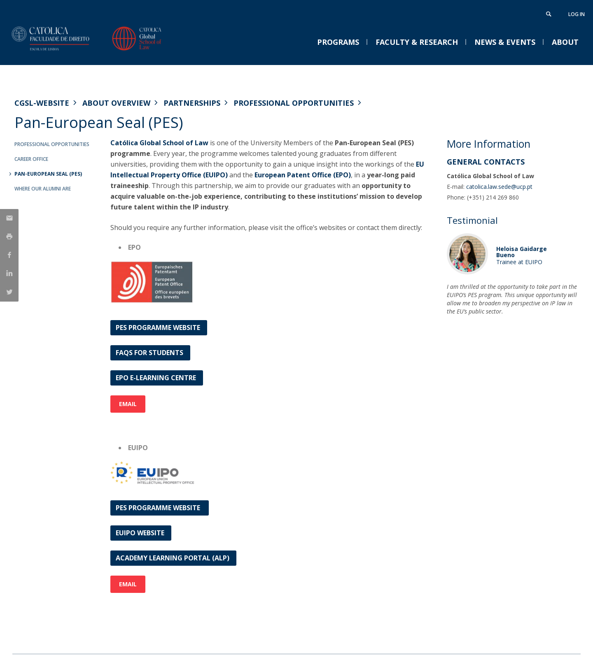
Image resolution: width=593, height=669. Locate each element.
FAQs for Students (150, 352)
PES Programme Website (159, 327)
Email (128, 404)
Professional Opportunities (293, 103)
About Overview (116, 103)
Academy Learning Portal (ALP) (173, 557)
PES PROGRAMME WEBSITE (159, 507)
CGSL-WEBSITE (41, 103)
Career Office (31, 159)
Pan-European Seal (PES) (48, 173)
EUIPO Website (141, 532)
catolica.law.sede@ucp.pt (499, 186)
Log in (576, 14)
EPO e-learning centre (157, 377)
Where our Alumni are (42, 188)
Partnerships (191, 103)
